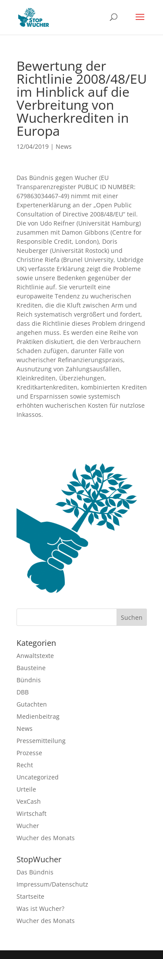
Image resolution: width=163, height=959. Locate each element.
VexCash (29, 801)
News (64, 146)
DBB (23, 692)
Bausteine (31, 668)
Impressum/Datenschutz (52, 884)
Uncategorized (38, 777)
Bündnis (29, 680)
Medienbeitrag (38, 716)
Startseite (30, 896)
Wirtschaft (32, 813)
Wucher (28, 826)
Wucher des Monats (46, 838)
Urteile (26, 789)
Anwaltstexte (35, 655)
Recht (25, 765)
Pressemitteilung (41, 740)
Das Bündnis (35, 872)
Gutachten (32, 704)
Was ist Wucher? (40, 908)
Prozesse (29, 753)
